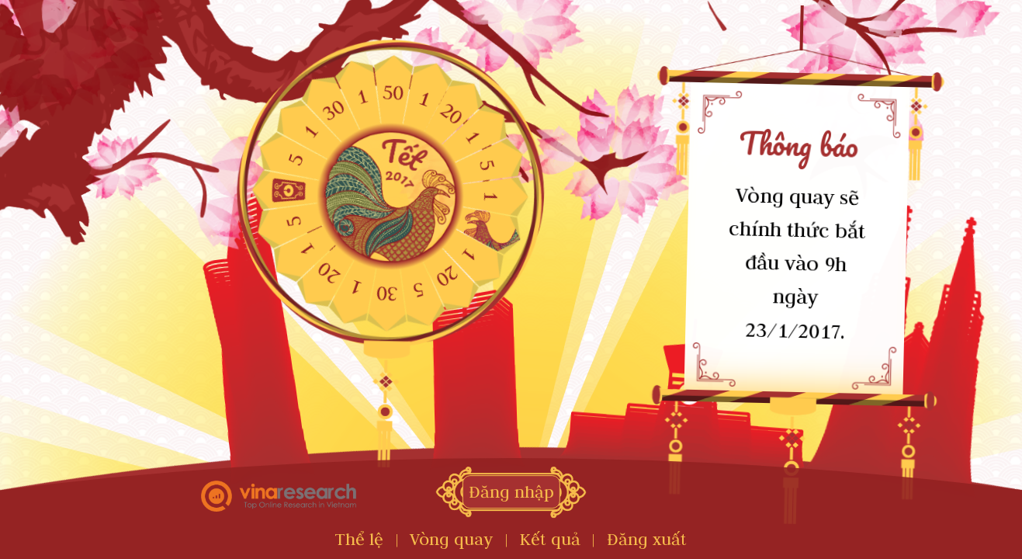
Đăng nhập (511, 492)
